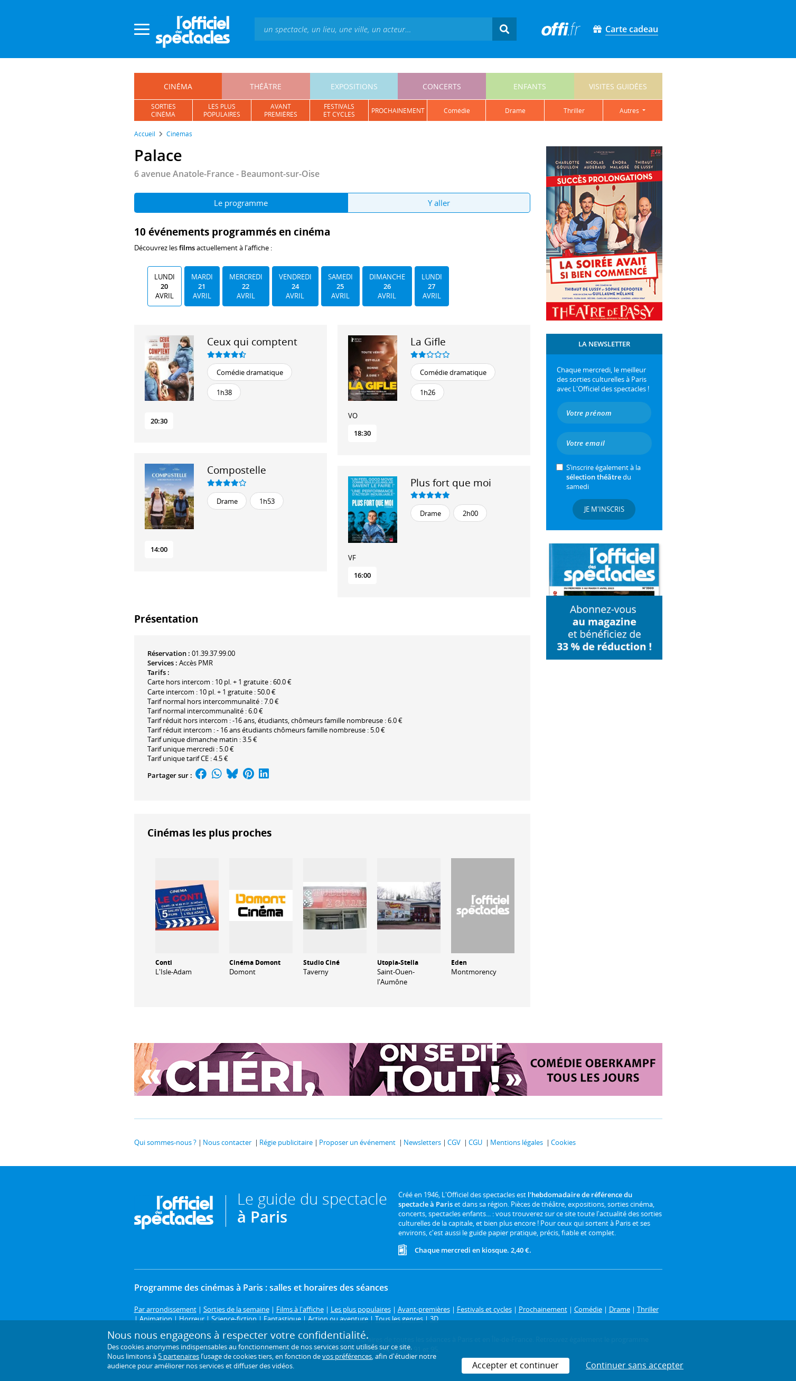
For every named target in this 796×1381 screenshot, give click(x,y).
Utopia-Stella (397, 962)
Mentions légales (516, 1142)
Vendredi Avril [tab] (295, 286)
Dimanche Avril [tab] (387, 286)
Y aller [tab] (439, 203)
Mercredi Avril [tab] (246, 286)
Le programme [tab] (241, 203)
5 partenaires (178, 1356)
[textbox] (373, 28)
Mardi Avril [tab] (202, 286)
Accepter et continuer (515, 1365)
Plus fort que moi (450, 482)
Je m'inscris (604, 509)
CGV (454, 1142)
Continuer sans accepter (634, 1365)
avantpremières (280, 110)
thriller (574, 110)
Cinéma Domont (254, 962)
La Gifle (428, 341)
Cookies (563, 1142)
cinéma (178, 86)
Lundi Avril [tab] (164, 286)
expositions (354, 86)
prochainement (398, 110)
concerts (442, 86)
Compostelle (236, 470)
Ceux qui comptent (252, 341)
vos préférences (347, 1356)
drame (515, 110)
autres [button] (630, 110)
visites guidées (618, 86)
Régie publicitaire (286, 1142)
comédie (457, 110)
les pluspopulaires (221, 110)
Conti (163, 962)
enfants (529, 86)
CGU (475, 1142)
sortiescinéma (163, 110)
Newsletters (422, 1142)
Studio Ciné (321, 962)
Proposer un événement (357, 1142)
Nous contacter (227, 1142)
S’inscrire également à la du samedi (603, 477)
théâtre (266, 86)
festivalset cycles (339, 110)
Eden (459, 962)
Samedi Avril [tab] (340, 286)
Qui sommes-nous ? (165, 1142)
